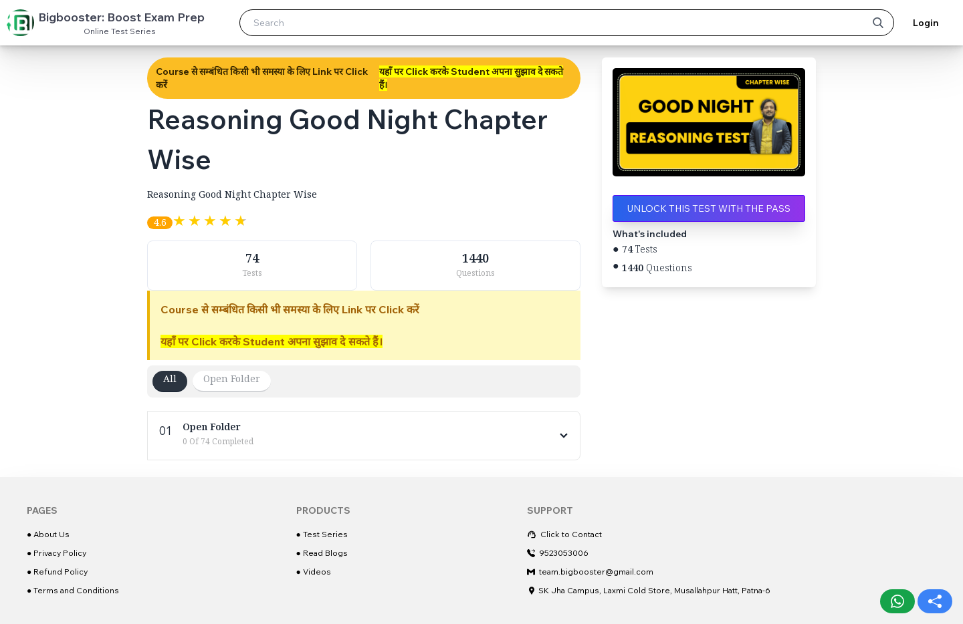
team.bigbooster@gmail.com (590, 572)
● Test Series (322, 534)
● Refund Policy (57, 572)
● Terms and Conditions (73, 590)
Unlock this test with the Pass (708, 208)
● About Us (48, 534)
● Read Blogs (322, 553)
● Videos (313, 572)
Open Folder (231, 380)
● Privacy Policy (56, 553)
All (170, 380)
